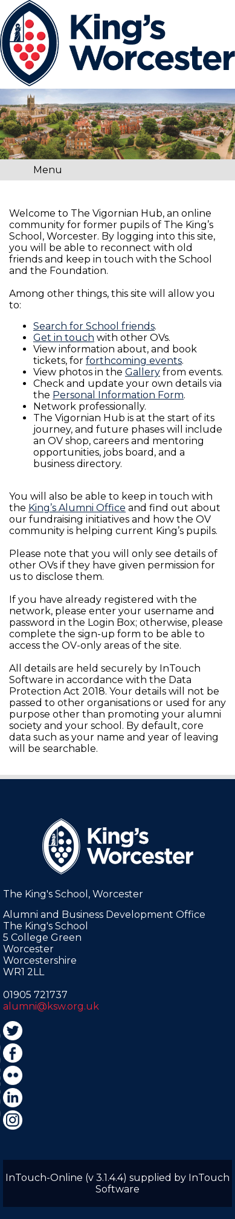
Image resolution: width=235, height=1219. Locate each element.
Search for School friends (94, 326)
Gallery (142, 372)
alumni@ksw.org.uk (51, 1006)
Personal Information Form (118, 395)
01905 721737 (35, 995)
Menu (47, 170)
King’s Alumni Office (77, 508)
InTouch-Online (44, 1177)
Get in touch (63, 337)
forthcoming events (134, 360)
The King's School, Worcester (73, 894)
